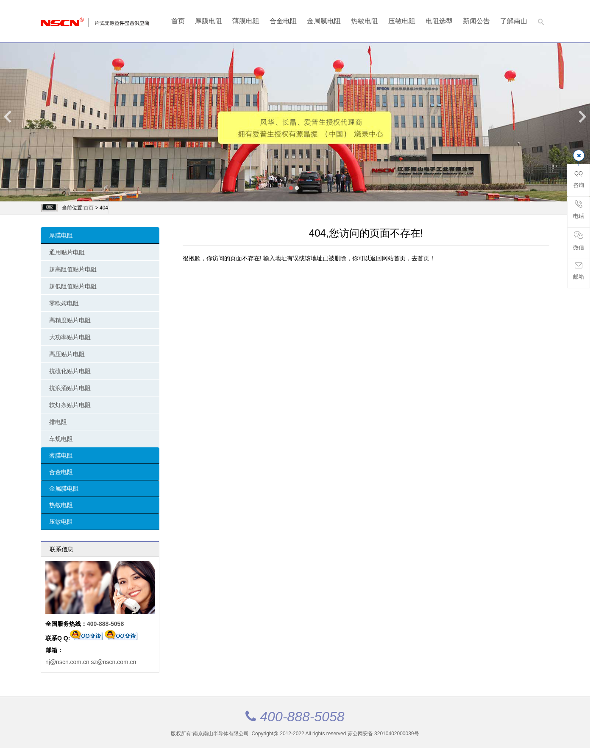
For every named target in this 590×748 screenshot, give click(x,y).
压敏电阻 (401, 21)
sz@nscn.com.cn (113, 662)
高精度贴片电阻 (70, 320)
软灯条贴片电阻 (70, 405)
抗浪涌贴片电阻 (70, 388)
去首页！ (423, 258)
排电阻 (58, 422)
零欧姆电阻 (64, 303)
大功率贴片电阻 (70, 337)
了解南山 (513, 21)
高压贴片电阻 (67, 354)
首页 (178, 21)
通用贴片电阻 (67, 252)
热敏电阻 (364, 21)
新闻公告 (476, 21)
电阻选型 (439, 21)
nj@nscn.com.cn (67, 662)
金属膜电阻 (324, 21)
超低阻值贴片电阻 (73, 286)
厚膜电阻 (208, 21)
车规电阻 (61, 438)
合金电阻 (283, 21)
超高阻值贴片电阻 (73, 269)
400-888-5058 (105, 623)
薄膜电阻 (245, 21)
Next (582, 116)
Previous (8, 116)
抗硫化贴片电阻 (70, 371)
